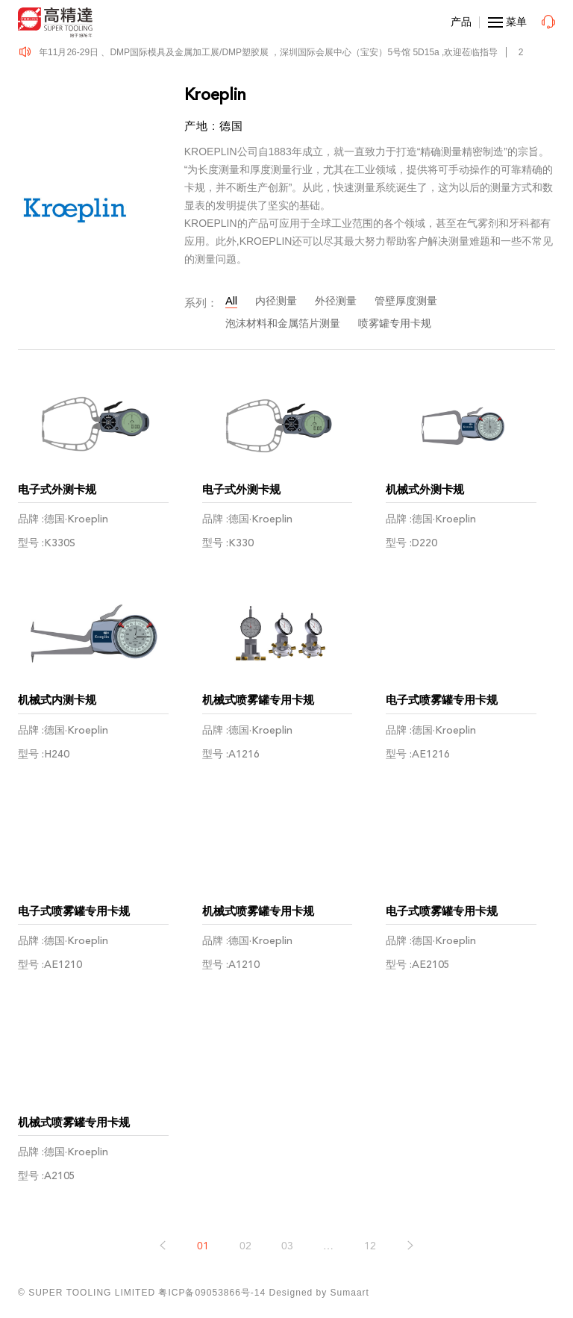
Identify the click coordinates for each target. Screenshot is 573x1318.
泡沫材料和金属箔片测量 (282, 323)
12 (370, 1246)
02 (245, 1246)
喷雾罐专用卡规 (394, 323)
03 (287, 1246)
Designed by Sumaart (319, 1292)
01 (203, 1246)
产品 (461, 22)
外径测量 (336, 301)
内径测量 (276, 301)
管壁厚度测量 (406, 301)
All (231, 301)
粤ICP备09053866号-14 (212, 1292)
